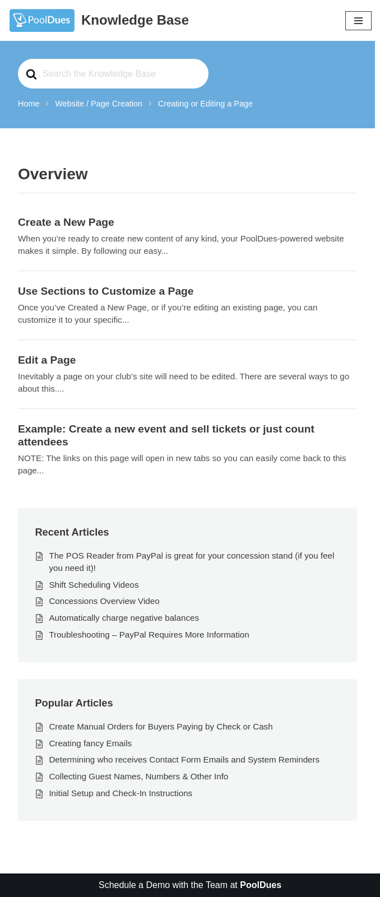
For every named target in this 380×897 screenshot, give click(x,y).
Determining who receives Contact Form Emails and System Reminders (184, 759)
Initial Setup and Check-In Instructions (120, 793)
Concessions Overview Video (104, 601)
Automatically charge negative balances (124, 617)
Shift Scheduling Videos (93, 584)
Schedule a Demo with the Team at (190, 885)
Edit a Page (47, 360)
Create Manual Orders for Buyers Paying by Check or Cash (160, 726)
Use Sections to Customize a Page (105, 291)
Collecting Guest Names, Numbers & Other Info (138, 776)
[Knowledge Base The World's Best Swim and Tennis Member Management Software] (98, 20)
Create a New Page (66, 222)
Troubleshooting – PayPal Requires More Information (149, 634)
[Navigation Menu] (358, 20)
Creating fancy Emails (90, 743)
